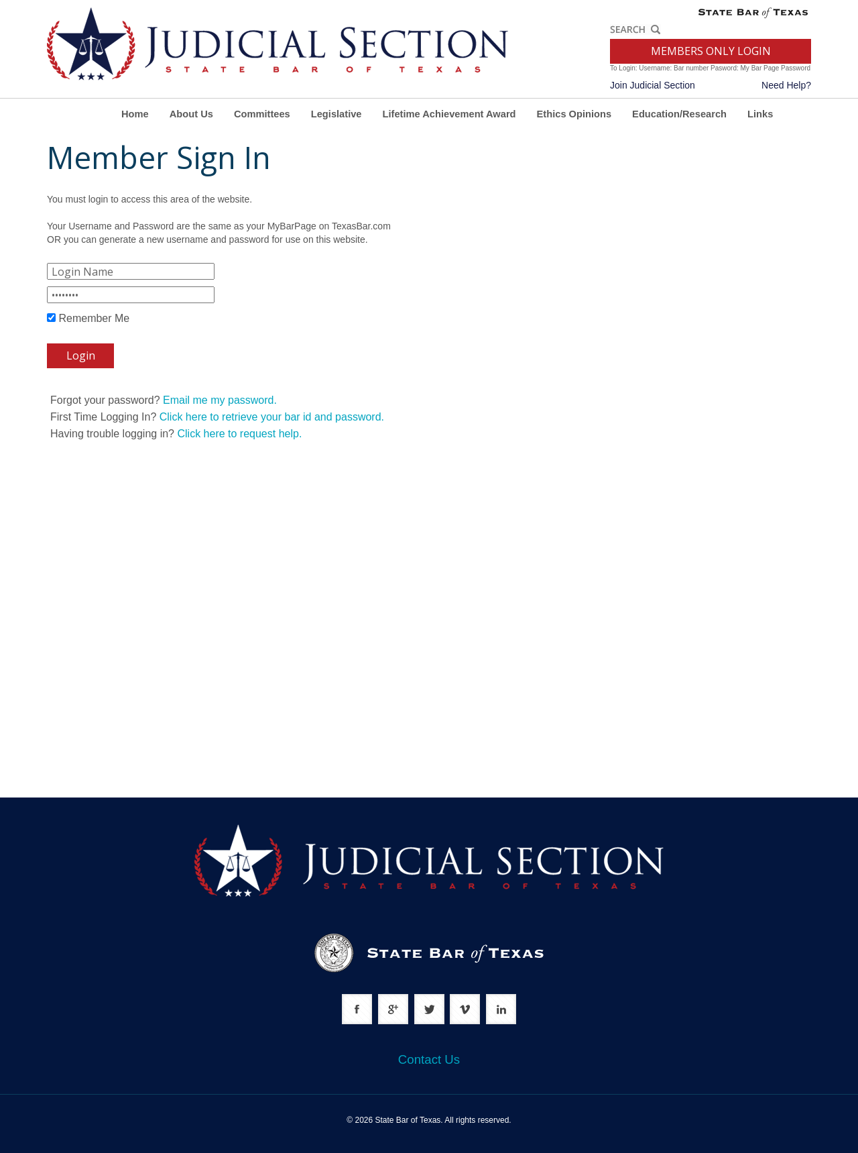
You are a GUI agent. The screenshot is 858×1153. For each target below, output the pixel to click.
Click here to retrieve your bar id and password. (272, 417)
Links (760, 114)
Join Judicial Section (652, 85)
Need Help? (786, 85)
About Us (191, 114)
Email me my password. (220, 400)
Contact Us (429, 1059)
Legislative (336, 114)
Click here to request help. (239, 433)
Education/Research (679, 114)
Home (135, 114)
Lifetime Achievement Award (449, 114)
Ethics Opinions (574, 114)
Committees (262, 114)
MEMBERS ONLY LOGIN (711, 51)
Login (80, 355)
